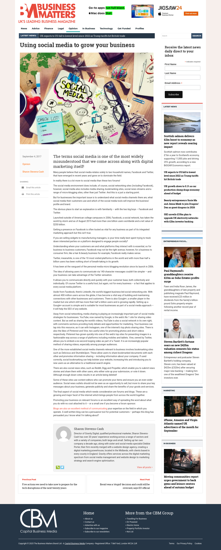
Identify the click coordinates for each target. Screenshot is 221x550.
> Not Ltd (129, 532)
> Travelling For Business (136, 519)
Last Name (170, 73)
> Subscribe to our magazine (95, 528)
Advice (35, 28)
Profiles (139, 28)
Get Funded (124, 28)
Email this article (30, 187)
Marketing (169, 390)
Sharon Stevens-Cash (33, 171)
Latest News (170, 107)
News (24, 28)
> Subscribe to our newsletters (96, 532)
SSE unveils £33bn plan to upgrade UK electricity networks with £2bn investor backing (181, 218)
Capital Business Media (75, 543)
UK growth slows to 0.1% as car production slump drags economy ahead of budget (182, 190)
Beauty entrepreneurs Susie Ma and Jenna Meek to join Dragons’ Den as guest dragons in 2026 (181, 204)
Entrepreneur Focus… (175, 241)
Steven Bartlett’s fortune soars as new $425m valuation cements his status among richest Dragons (181, 347)
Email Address (173, 83)
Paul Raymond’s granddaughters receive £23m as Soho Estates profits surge (181, 276)
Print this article (30, 194)
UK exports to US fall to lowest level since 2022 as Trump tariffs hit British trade (82, 35)
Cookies (198, 543)
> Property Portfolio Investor (137, 528)
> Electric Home (132, 525)
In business (169, 443)
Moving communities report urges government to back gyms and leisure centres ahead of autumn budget (181, 482)
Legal (61, 28)
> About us (88, 519)
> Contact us (88, 522)
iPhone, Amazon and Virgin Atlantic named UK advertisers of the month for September (181, 425)
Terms (171, 543)
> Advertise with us (91, 525)
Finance (48, 28)
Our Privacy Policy (184, 543)
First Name (170, 64)
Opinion (73, 28)
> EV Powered (131, 522)
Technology (106, 28)
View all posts (145, 467)
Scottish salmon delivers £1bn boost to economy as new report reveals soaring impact (180, 141)
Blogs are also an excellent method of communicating (80, 408)
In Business (88, 28)
